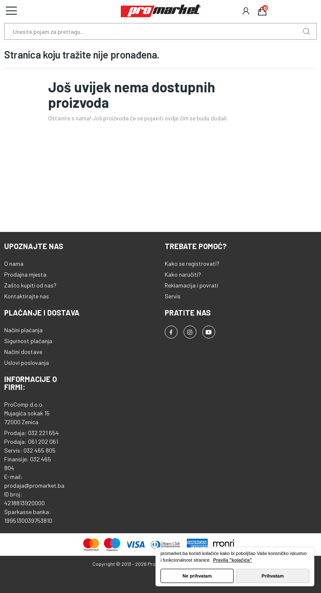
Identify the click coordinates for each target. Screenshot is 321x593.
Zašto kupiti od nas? (30, 285)
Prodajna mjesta (25, 274)
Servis (173, 296)
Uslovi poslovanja (26, 362)
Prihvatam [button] (273, 575)
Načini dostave (23, 351)
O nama (13, 263)
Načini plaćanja (23, 329)
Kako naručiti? (183, 274)
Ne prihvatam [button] (197, 575)
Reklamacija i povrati (191, 285)
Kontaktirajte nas (26, 296)
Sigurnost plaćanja (28, 340)
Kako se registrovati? (192, 263)
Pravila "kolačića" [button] (232, 559)
